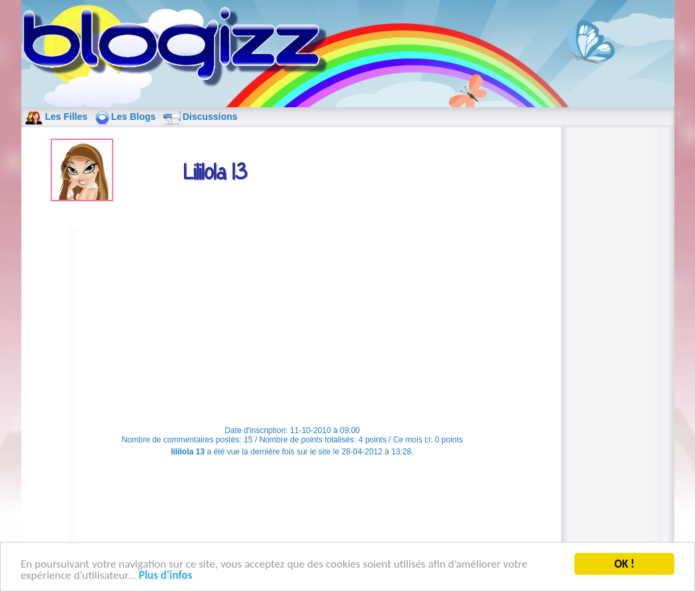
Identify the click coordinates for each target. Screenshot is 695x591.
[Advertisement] (292, 320)
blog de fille (178, 48)
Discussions (210, 116)
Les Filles (66, 116)
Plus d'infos (165, 577)
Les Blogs (133, 116)
